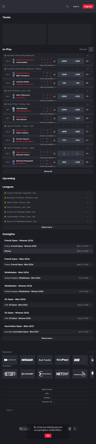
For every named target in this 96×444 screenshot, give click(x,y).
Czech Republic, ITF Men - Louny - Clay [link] (21, 217)
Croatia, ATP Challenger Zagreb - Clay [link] (21, 212)
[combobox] (8, 410)
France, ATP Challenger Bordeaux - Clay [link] (21, 221)
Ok (48, 435)
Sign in (76, 6)
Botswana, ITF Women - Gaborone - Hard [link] (22, 198)
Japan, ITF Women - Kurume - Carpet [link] (21, 148)
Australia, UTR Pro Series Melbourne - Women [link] (24, 69)
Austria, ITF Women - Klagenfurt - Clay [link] (21, 193)
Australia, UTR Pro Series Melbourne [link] (20, 56)
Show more (48, 227)
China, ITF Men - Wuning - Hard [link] (18, 104)
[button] (48, 55)
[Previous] (88, 352)
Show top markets (48, 65)
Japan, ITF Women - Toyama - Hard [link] (20, 126)
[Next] (92, 352)
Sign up (88, 6)
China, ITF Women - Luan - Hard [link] (18, 91)
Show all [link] (83, 49)
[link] (28, 61)
